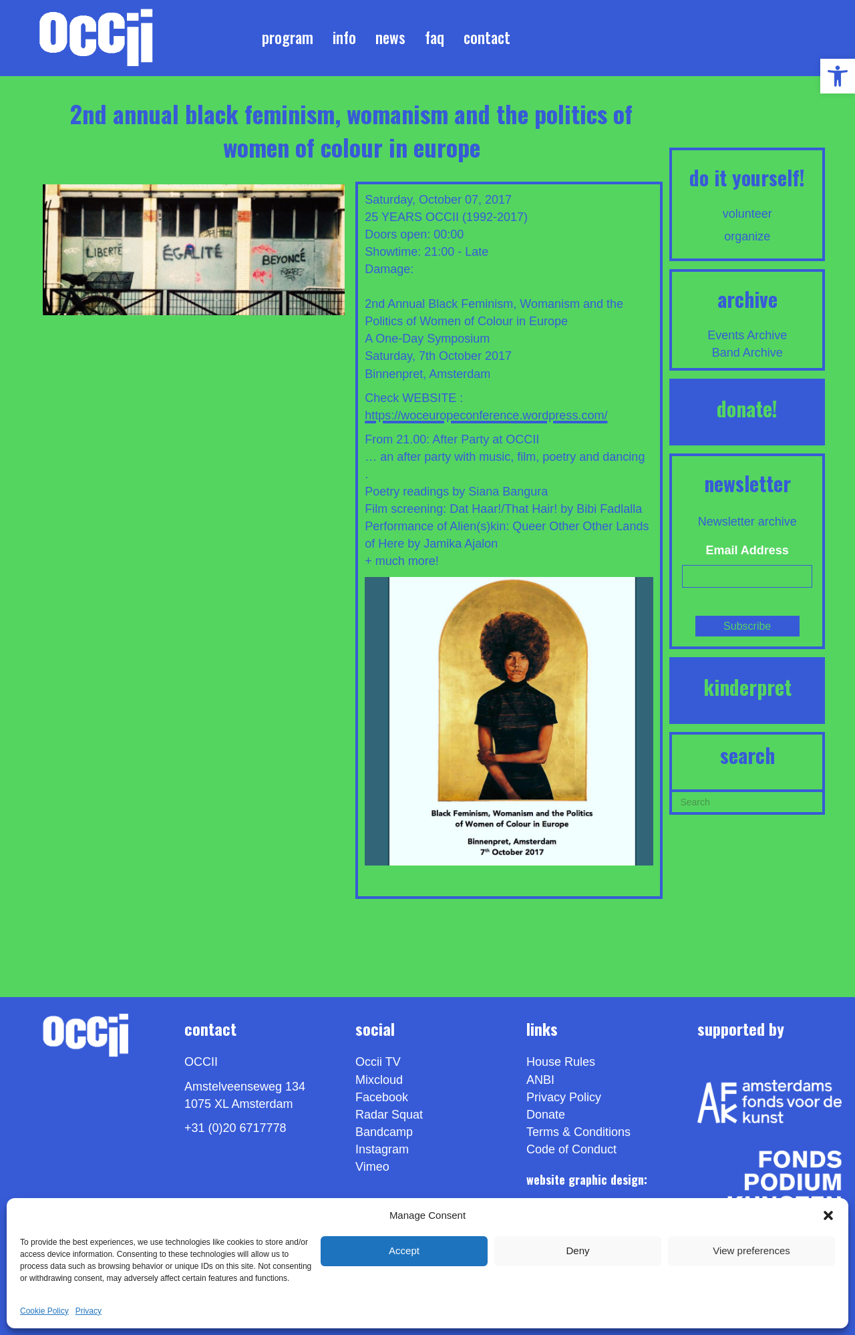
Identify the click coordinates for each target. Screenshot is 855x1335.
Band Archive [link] (747, 352)
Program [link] (287, 37)
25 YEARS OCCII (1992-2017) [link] (446, 217)
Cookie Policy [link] (44, 1311)
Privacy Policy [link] (563, 1097)
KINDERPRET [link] (747, 687)
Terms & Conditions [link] (578, 1132)
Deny (577, 1250)
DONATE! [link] (747, 408)
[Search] (747, 800)
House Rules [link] (560, 1062)
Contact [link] (487, 37)
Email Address (747, 550)
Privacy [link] (88, 1311)
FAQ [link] (434, 37)
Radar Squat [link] (389, 1114)
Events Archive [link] (747, 335)
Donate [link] (545, 1114)
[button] (828, 1215)
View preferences (751, 1250)
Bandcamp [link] (384, 1132)
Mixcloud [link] (379, 1080)
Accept (404, 1250)
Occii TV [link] (378, 1062)
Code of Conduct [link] (571, 1149)
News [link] (390, 37)
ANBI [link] (540, 1080)
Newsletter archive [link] (747, 521)
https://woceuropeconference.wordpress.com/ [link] (486, 415)
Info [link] (344, 37)
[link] (837, 76)
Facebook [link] (381, 1097)
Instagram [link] (382, 1149)
